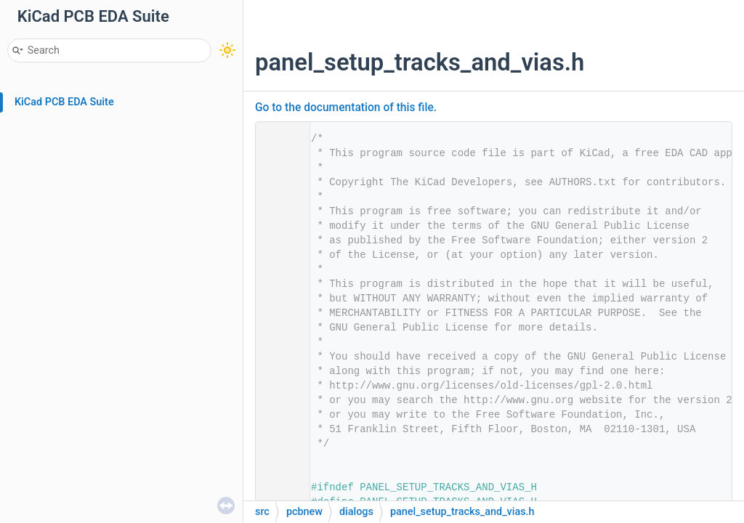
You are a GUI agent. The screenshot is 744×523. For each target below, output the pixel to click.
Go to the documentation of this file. (346, 107)
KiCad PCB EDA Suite (64, 102)
